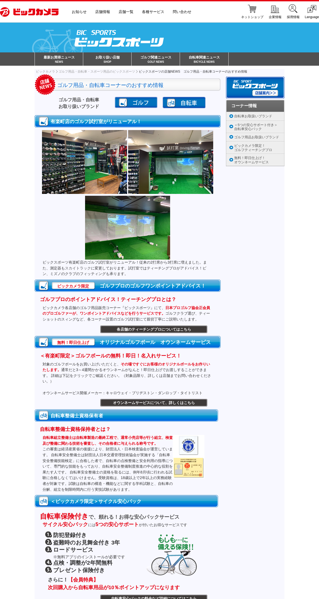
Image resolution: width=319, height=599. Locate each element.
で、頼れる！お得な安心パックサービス (109, 518)
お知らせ (79, 12)
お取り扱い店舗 (107, 60)
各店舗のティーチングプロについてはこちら (154, 330)
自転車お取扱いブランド (253, 117)
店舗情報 (102, 12)
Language (312, 12)
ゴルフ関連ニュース (155, 60)
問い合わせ (182, 12)
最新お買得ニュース (59, 60)
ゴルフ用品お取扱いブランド (256, 138)
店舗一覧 (126, 12)
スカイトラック (78, 269)
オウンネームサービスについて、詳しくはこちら (154, 404)
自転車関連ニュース (204, 60)
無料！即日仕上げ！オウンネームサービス (251, 161)
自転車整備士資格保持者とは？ (75, 430)
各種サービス (153, 12)
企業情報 (275, 12)
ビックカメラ (45, 72)
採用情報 (293, 12)
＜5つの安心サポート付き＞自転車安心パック (256, 127)
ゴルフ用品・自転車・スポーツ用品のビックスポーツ (96, 72)
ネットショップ (252, 12)
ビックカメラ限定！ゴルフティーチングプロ (253, 148)
